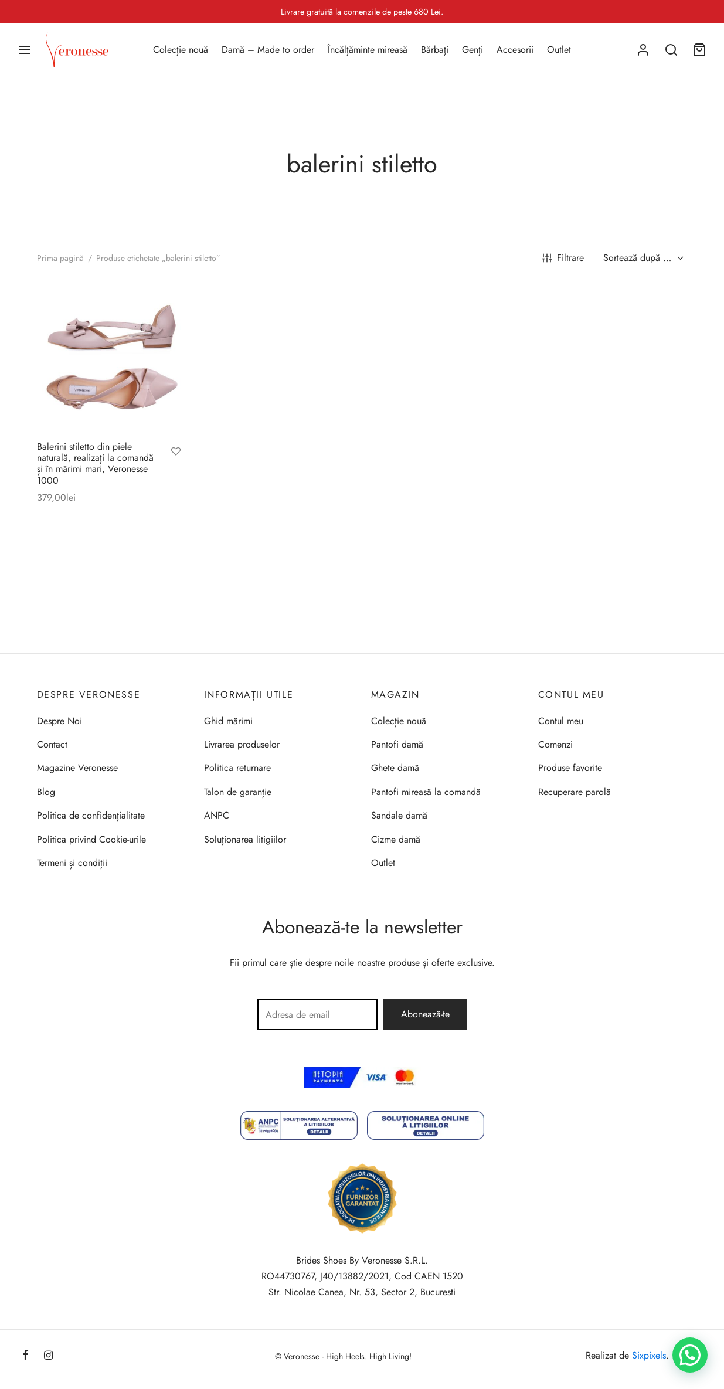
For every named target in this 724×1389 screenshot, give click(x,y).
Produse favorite (570, 768)
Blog (46, 792)
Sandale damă (399, 815)
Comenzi (555, 744)
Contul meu (560, 721)
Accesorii (515, 49)
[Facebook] (25, 1356)
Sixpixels (649, 1355)
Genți (472, 49)
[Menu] (25, 49)
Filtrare (563, 257)
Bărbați (434, 49)
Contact (52, 744)
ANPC (216, 815)
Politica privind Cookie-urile (91, 839)
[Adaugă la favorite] (175, 452)
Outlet (559, 49)
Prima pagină (60, 258)
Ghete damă (395, 768)
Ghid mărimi (228, 721)
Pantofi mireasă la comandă (426, 792)
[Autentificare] (643, 50)
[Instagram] (48, 1356)
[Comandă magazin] (642, 258)
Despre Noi (59, 721)
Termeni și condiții (72, 863)
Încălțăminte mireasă (367, 49)
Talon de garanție (237, 792)
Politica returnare (237, 768)
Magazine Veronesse (77, 768)
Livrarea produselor (242, 744)
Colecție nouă (180, 49)
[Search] (671, 50)
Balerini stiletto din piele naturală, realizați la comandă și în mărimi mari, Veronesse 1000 (95, 463)
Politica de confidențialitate (91, 815)
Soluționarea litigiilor (245, 839)
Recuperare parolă (574, 792)
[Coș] (699, 50)
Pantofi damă (397, 744)
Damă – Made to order (268, 49)
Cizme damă (395, 839)
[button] (690, 1355)
